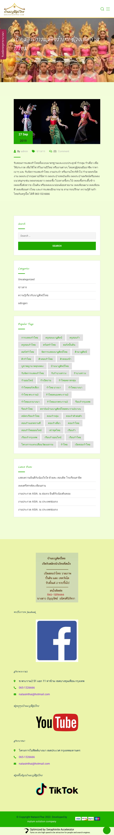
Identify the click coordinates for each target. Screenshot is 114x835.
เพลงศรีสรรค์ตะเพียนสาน (32, 485)
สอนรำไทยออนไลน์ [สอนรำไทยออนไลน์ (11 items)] (31, 430)
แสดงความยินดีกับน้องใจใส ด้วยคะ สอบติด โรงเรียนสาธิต (50, 477)
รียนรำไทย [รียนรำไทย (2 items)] (27, 408)
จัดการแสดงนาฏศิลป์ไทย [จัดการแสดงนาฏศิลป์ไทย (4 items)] (54, 351)
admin (24, 151)
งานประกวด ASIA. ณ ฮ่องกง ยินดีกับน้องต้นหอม (44, 493)
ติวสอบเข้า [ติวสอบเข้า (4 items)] (65, 359)
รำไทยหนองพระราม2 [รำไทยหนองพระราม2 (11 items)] (57, 394)
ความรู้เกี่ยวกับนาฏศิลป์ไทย (33, 295)
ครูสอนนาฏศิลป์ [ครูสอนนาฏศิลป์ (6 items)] (53, 337)
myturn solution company (41, 821)
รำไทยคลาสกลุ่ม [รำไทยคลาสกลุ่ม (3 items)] (67, 380)
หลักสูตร (22, 303)
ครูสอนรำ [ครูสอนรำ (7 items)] (75, 337)
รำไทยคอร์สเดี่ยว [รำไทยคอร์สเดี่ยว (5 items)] (30, 387)
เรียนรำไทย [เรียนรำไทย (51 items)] (75, 437)
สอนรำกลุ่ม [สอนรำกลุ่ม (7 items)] (53, 416)
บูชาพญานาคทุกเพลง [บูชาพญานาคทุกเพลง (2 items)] (32, 366)
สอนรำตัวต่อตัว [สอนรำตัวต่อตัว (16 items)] (74, 416)
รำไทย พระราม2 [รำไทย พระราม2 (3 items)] (30, 394)
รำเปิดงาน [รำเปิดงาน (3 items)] (45, 380)
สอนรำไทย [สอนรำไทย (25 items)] (73, 423)
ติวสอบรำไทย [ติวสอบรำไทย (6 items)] (46, 359)
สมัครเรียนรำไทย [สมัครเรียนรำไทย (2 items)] (30, 416)
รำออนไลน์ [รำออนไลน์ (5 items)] (27, 380)
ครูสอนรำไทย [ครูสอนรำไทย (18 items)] (28, 344)
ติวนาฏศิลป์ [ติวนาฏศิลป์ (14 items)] (81, 351)
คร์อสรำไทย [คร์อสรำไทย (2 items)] (49, 344)
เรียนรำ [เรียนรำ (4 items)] (72, 430)
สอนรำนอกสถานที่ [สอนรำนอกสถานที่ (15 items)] (31, 423)
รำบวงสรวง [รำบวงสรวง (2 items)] (80, 373)
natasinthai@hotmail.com (34, 694)
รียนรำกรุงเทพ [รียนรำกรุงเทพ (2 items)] (82, 401)
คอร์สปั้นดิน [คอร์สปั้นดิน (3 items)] (69, 344)
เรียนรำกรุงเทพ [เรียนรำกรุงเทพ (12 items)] (29, 437)
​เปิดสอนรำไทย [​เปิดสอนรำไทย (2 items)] (82, 444)
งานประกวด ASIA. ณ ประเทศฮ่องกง (38, 501)
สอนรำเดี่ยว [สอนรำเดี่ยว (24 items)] (54, 423)
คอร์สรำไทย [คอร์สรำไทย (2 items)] (27, 351)
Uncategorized (26, 279)
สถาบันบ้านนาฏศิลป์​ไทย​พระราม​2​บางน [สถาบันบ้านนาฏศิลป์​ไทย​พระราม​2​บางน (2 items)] (60, 408)
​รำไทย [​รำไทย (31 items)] (64, 444)
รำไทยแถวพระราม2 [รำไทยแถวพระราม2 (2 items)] (57, 401)
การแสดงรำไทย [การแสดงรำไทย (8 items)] (29, 337)
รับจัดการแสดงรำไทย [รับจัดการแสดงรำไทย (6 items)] (32, 373)
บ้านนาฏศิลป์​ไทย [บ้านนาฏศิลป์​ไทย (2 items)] (60, 366)
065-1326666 (27, 687)
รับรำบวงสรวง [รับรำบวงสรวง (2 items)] (58, 373)
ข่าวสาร (40, 151)
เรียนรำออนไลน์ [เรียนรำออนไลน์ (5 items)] (53, 437)
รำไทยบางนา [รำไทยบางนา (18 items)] (75, 387)
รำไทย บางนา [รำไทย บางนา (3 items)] (53, 387)
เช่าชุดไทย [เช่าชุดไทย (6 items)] (54, 430)
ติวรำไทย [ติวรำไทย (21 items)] (26, 359)
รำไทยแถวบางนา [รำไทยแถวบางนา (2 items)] (30, 401)
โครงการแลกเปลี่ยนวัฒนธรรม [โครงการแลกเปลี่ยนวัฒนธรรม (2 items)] (37, 444)
